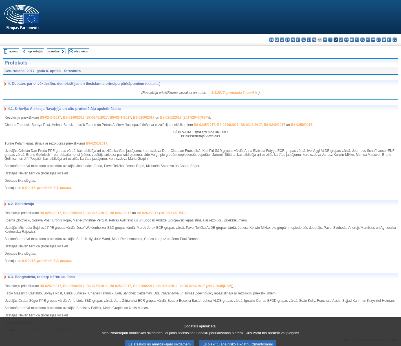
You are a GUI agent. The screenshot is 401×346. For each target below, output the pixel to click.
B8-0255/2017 (97, 286)
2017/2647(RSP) (172, 213)
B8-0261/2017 (120, 213)
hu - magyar (346, 39)
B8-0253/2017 (50, 213)
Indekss (13, 51)
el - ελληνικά (303, 39)
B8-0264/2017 (194, 286)
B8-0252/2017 (50, 286)
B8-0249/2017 (120, 117)
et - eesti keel (298, 39)
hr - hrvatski (325, 39)
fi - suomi (389, 39)
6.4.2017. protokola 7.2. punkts (46, 261)
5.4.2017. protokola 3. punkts (234, 93)
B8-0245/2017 (50, 117)
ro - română (373, 39)
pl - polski (362, 39)
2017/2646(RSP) (196, 117)
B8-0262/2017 (167, 286)
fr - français (314, 39)
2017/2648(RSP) (219, 286)
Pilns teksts (81, 51)
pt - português (368, 39)
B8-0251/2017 (171, 117)
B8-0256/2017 (73, 213)
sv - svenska (395, 39)
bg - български (271, 39)
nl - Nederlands (357, 39)
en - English (309, 39)
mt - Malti (352, 39)
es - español (277, 39)
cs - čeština (282, 39)
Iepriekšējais (35, 51)
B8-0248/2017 (97, 117)
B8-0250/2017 (144, 117)
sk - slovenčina (378, 39)
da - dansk (287, 39)
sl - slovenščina (384, 39)
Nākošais (54, 51)
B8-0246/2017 (73, 117)
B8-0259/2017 (97, 213)
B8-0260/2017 (144, 286)
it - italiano (330, 39)
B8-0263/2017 (147, 213)
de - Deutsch (293, 39)
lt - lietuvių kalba (341, 39)
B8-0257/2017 (120, 286)
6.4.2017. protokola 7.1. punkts (46, 188)
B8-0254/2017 (73, 286)
